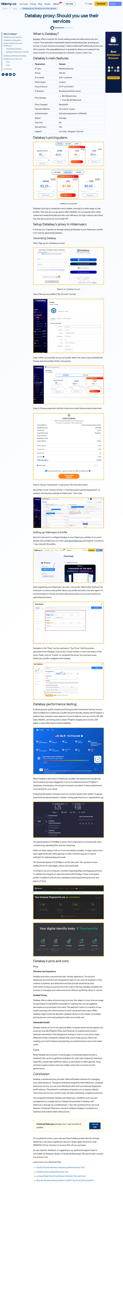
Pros (7, 62)
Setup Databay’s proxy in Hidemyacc (13, 44)
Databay (36, 39)
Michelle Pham (59, 28)
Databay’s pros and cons (13, 59)
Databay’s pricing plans (12, 40)
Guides (47, 4)
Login (88, 3)
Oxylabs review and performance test (52, 1172)
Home (5, 9)
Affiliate (57, 3)
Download (101, 4)
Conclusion (8, 69)
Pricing (33, 4)
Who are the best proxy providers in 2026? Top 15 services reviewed (64, 1180)
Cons (8, 65)
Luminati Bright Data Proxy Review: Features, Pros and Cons (61, 1176)
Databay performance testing (15, 56)
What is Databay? (10, 34)
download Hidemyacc (73, 541)
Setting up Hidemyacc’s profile (17, 52)
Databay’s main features (13, 37)
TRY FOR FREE (95, 1126)
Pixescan (90, 871)
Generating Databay (13, 49)
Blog (40, 4)
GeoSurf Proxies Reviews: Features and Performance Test (60, 1167)
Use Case (24, 4)
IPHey (80, 871)
